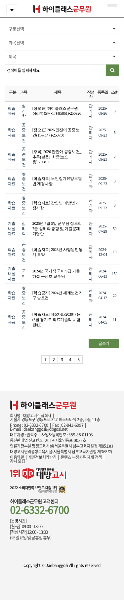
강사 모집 (17, 461)
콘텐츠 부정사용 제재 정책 (81, 457)
